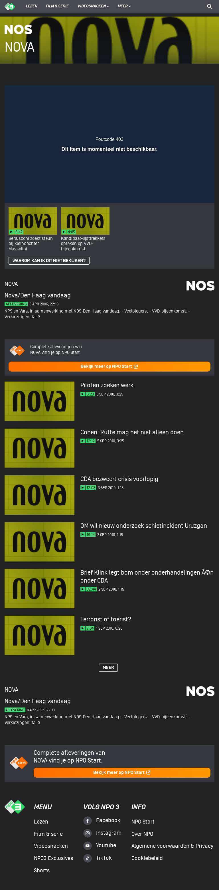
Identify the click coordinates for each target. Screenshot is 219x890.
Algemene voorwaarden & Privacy (172, 846)
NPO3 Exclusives (53, 858)
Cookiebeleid (147, 858)
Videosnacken (92, 6)
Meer (124, 6)
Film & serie (57, 6)
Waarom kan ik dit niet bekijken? (49, 260)
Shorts (42, 870)
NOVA (11, 284)
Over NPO (142, 834)
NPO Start (143, 822)
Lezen (31, 6)
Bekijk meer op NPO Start (109, 366)
